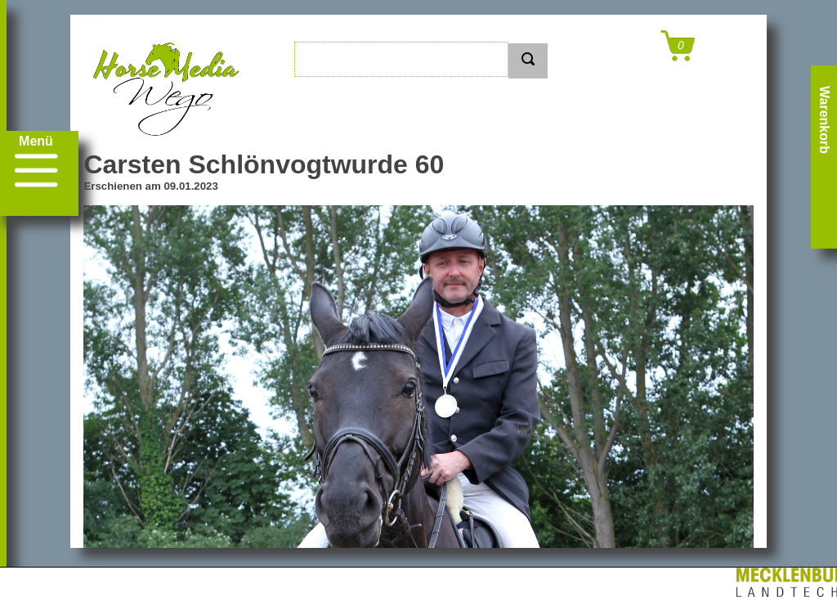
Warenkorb (824, 120)
